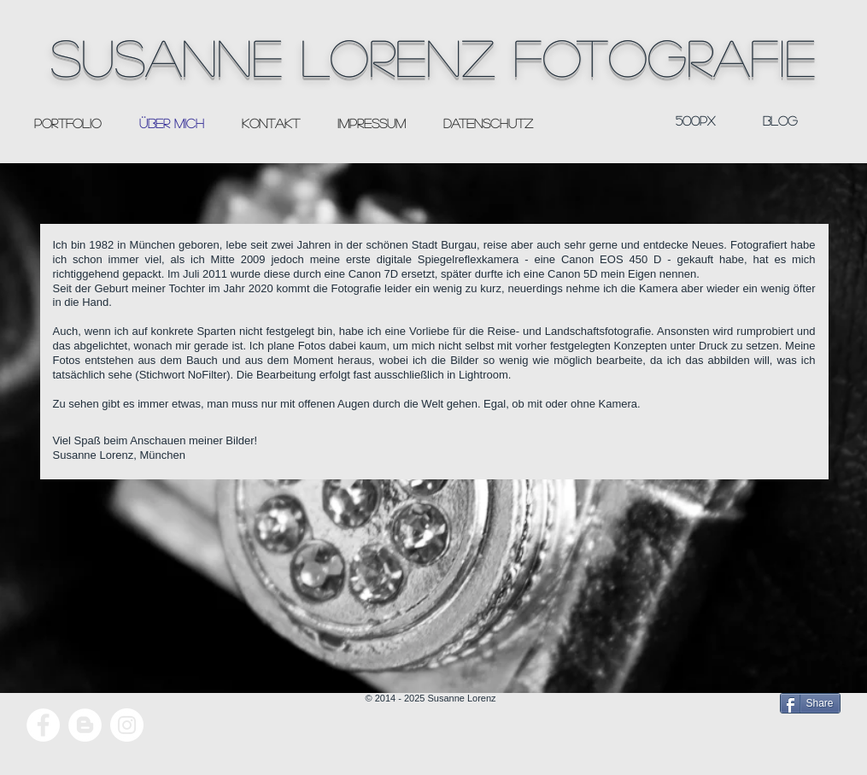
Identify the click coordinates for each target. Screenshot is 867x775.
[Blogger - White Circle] (85, 725)
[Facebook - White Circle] (43, 725)
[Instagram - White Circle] (127, 725)
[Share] (810, 703)
